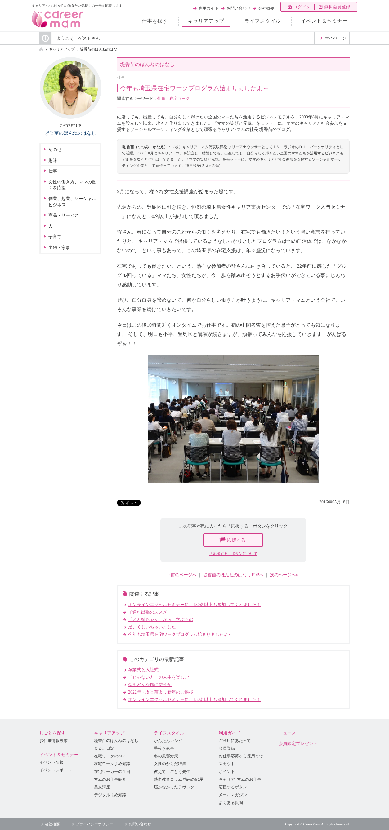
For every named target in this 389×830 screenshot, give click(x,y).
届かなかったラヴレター (176, 787)
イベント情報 (51, 762)
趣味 (52, 160)
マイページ (335, 38)
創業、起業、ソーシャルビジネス (72, 201)
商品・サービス (63, 215)
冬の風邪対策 (166, 756)
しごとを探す (52, 733)
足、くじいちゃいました (152, 627)
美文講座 (102, 787)
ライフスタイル (262, 21)
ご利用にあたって (235, 741)
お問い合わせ (238, 8)
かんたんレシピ (168, 741)
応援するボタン (233, 787)
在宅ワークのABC (110, 756)
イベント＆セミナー (324, 21)
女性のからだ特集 (170, 764)
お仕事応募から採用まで (241, 756)
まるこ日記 (104, 748)
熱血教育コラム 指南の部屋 (178, 779)
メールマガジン (233, 795)
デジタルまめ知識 (110, 795)
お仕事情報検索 (53, 741)
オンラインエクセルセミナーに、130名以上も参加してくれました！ (194, 604)
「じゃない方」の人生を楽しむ (158, 677)
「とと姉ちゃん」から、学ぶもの (160, 619)
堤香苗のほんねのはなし (100, 49)
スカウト (227, 764)
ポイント (227, 772)
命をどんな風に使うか (150, 684)
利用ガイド (209, 8)
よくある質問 (231, 803)
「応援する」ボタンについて (233, 553)
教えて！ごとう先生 (172, 772)
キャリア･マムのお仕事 (240, 779)
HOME (41, 49)
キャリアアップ (206, 21)
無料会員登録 (337, 7)
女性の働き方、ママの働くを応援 (72, 185)
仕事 (121, 77)
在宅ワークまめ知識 (112, 764)
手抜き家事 (164, 748)
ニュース (287, 733)
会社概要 (266, 8)
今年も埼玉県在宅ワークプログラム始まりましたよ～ (180, 634)
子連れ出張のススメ (147, 612)
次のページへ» (284, 575)
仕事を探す (155, 21)
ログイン (302, 7)
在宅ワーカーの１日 (112, 772)
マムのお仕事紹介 (110, 779)
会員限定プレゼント (298, 743)
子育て (54, 236)
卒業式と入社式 (143, 669)
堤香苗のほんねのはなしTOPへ (233, 575)
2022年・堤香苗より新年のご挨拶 (160, 692)
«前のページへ (182, 575)
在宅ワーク (179, 98)
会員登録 (227, 748)
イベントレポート (55, 770)
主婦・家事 (59, 247)
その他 (54, 149)
